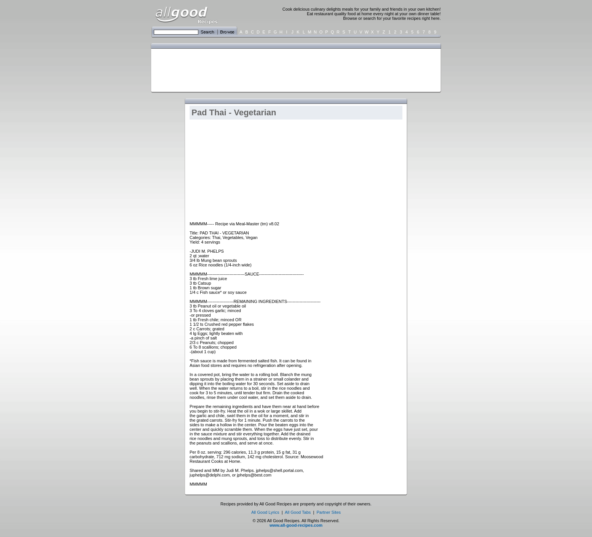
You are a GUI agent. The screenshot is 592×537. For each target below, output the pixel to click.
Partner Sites (328, 512)
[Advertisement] (294, 70)
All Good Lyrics (265, 512)
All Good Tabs (298, 512)
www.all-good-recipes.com (296, 525)
